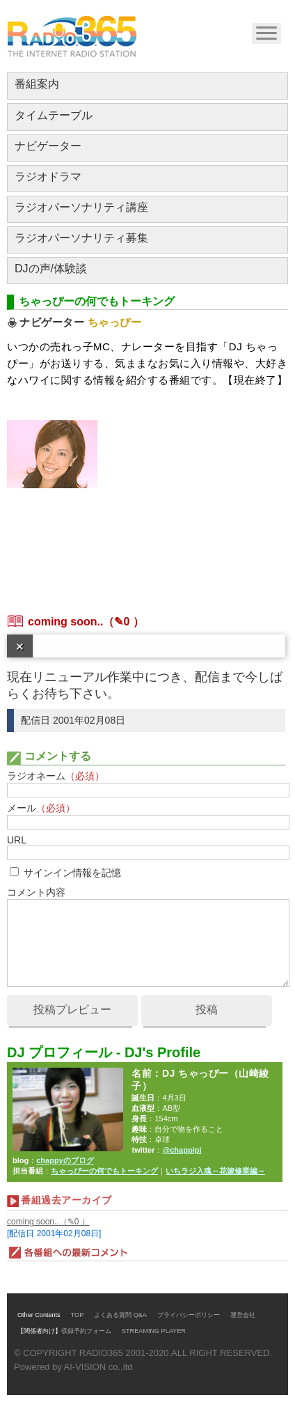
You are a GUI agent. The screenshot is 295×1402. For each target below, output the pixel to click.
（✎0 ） (123, 622)
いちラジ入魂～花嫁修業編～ (215, 1171)
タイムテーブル (54, 115)
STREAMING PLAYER (154, 1330)
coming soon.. (65, 622)
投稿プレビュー (72, 1009)
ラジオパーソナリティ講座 (81, 207)
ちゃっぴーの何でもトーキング (104, 1171)
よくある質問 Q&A (120, 1314)
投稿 (207, 1009)
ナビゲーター (48, 146)
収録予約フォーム (86, 1330)
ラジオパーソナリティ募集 (81, 238)
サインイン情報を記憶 (72, 872)
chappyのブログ (65, 1160)
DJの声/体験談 (51, 268)
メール (41, 807)
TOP (77, 1314)
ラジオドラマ (48, 176)
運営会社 (242, 1314)
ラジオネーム (55, 775)
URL (16, 840)
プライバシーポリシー (188, 1314)
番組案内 (37, 84)
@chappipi (181, 1150)
